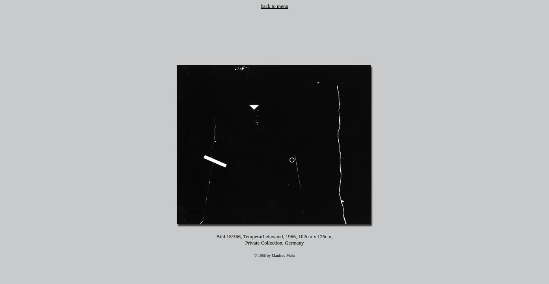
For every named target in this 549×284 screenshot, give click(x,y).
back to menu (274, 6)
